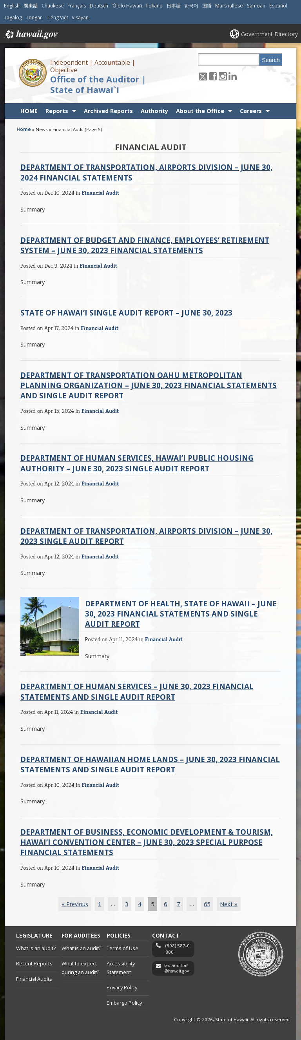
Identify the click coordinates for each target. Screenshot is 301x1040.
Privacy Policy (122, 987)
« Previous (75, 904)
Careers (251, 111)
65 (207, 904)
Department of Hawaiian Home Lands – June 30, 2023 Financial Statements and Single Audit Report (150, 764)
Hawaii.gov (30, 34)
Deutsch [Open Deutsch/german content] (99, 5)
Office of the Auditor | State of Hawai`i (98, 84)
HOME (29, 111)
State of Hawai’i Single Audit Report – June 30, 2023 (126, 312)
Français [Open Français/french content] (76, 5)
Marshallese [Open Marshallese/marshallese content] (229, 5)
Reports (56, 111)
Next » (229, 904)
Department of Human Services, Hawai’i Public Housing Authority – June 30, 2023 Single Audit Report (137, 463)
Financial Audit (100, 192)
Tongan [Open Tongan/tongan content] (34, 17)
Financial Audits (34, 978)
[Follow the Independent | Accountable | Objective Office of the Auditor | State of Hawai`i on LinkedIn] (232, 75)
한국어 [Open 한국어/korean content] (191, 5)
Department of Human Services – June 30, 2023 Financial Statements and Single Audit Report (137, 691)
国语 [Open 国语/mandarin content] (207, 5)
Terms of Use (122, 948)
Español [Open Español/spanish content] (278, 5)
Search (271, 60)
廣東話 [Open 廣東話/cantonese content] (31, 5)
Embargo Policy (124, 1002)
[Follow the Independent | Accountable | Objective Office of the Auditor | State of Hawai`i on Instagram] (223, 75)
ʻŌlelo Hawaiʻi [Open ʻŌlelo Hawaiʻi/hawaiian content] (127, 5)
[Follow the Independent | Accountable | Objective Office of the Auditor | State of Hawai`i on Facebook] (213, 75)
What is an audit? (36, 948)
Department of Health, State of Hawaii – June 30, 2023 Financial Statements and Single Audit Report (181, 613)
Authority (154, 111)
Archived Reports (108, 111)
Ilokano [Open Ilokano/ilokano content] (154, 5)
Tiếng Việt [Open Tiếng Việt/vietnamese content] (57, 17)
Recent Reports (34, 963)
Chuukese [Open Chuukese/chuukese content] (53, 5)
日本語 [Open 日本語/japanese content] (174, 5)
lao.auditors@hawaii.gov (176, 968)
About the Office (200, 111)
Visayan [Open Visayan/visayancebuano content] (80, 17)
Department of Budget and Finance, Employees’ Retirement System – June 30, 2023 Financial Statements (144, 245)
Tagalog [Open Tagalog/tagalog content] (13, 17)
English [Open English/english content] (12, 5)
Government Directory (269, 34)
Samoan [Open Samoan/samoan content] (256, 5)
